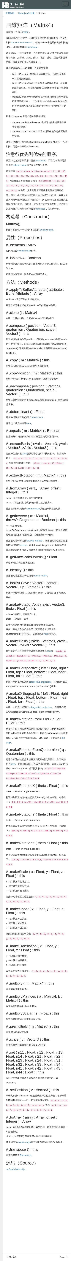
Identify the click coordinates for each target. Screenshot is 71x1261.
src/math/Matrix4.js (15, 1169)
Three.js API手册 (26, 13)
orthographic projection (40, 707)
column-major (20, 165)
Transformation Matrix (21, 42)
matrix (25, 32)
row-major (40, 160)
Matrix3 (11, 1257)
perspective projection (40, 681)
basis (24, 453)
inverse (23, 545)
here (28, 423)
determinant (37, 417)
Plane (64, 1257)
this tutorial (31, 47)
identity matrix (46, 229)
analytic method (34, 540)
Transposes (25, 1155)
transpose (40, 208)
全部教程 (9, 13)
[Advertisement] (35, 1217)
